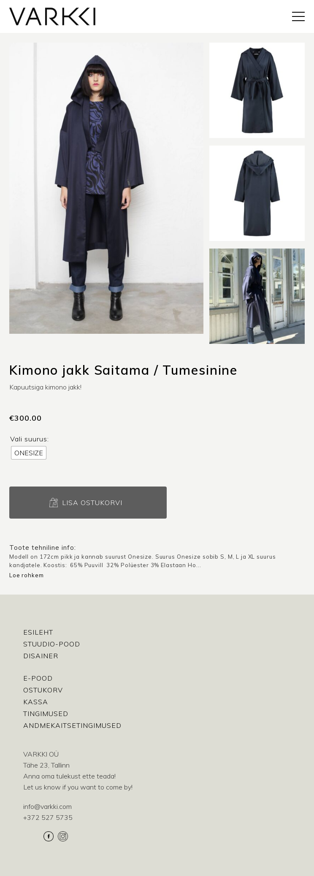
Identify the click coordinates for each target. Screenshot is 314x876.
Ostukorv (43, 690)
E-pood (38, 678)
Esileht (38, 632)
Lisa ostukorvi (92, 502)
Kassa (35, 702)
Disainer (40, 656)
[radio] (28, 452)
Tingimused (45, 713)
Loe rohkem (26, 575)
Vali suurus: (29, 439)
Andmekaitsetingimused (72, 725)
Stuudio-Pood (51, 644)
